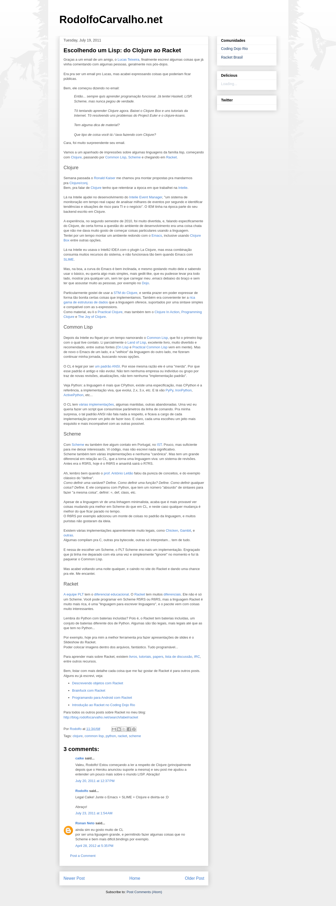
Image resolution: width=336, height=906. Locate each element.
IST (159, 445)
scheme (135, 736)
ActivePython (73, 395)
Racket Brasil (232, 57)
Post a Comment (83, 856)
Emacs (156, 235)
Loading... (229, 84)
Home (134, 878)
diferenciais (172, 594)
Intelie (182, 188)
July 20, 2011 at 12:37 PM (94, 781)
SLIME (69, 259)
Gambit (185, 530)
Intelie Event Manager (145, 197)
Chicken (172, 530)
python (111, 736)
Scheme (134, 157)
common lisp (94, 736)
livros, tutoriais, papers (146, 657)
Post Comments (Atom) (144, 892)
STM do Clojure (125, 293)
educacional (120, 594)
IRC (197, 657)
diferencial (102, 594)
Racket (171, 157)
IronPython (183, 390)
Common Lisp (115, 157)
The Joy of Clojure (92, 317)
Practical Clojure (110, 312)
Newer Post (74, 878)
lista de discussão (178, 657)
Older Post (194, 878)
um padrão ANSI (107, 366)
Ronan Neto (84, 823)
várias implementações (96, 404)
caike (79, 758)
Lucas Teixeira (128, 59)
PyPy (169, 390)
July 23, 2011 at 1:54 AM (93, 813)
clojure (78, 736)
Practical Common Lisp (149, 347)
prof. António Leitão (118, 473)
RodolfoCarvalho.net (110, 19)
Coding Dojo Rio (234, 48)
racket (122, 736)
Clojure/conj (78, 183)
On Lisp (123, 347)
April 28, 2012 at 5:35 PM (94, 846)
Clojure (76, 157)
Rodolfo (81, 791)
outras (68, 535)
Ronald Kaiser (105, 178)
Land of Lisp (137, 342)
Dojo (145, 283)
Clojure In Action (167, 312)
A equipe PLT (74, 594)
